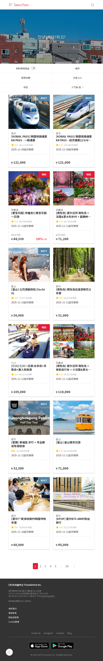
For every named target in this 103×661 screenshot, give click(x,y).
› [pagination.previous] (74, 566)
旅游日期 (25, 77)
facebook (36, 633)
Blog (69, 633)
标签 (26, 87)
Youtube (60, 633)
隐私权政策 (13, 617)
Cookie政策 (13, 621)
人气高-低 (76, 87)
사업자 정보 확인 (48, 596)
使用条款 (12, 612)
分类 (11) (77, 77)
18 (66, 566)
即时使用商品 (22, 68)
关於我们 (12, 608)
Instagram (48, 633)
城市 (77, 68)
